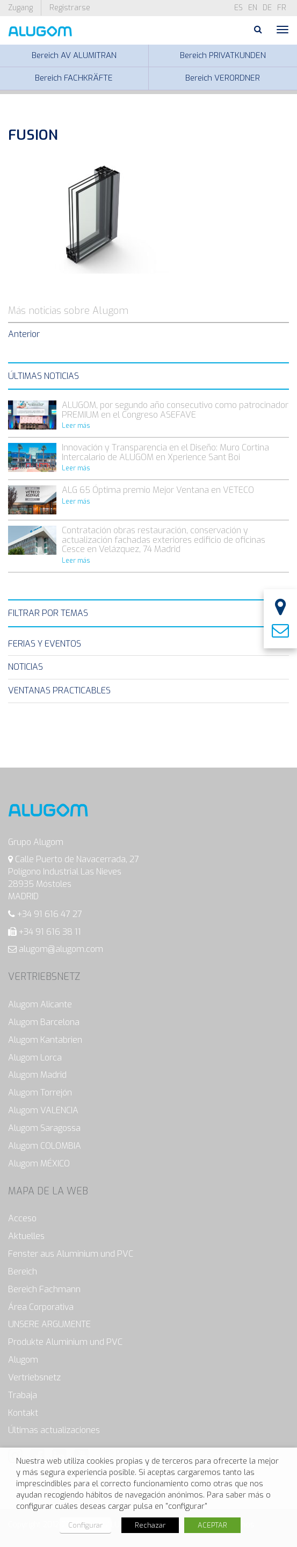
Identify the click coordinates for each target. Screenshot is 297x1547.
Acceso (22, 1218)
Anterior (24, 334)
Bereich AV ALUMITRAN (74, 55)
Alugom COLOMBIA (44, 1145)
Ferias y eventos (44, 643)
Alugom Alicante (40, 1004)
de (267, 8)
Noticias (25, 666)
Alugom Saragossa (44, 1128)
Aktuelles (26, 1236)
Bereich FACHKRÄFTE (74, 78)
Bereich (22, 1271)
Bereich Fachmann (44, 1289)
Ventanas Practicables (59, 690)
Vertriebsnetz (34, 1377)
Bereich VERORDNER (222, 78)
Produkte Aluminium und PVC (65, 1342)
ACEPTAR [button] (212, 1525)
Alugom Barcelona (43, 1022)
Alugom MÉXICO (39, 1163)
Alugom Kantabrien (45, 1039)
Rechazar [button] (150, 1525)
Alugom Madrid (37, 1074)
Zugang (20, 8)
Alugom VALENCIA (43, 1110)
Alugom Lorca (35, 1057)
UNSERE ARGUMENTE (49, 1324)
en (252, 8)
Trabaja (22, 1395)
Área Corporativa (41, 1307)
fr (281, 8)
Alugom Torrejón (40, 1092)
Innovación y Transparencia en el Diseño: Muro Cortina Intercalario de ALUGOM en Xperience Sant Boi (165, 452)
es (238, 8)
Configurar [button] (85, 1525)
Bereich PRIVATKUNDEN (223, 55)
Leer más (76, 425)
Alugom (23, 1359)
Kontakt (23, 1413)
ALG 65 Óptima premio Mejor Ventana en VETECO (158, 490)
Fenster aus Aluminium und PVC (70, 1253)
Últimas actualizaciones (54, 1430)
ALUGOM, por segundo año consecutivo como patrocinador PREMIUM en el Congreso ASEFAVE (175, 409)
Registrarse (69, 8)
